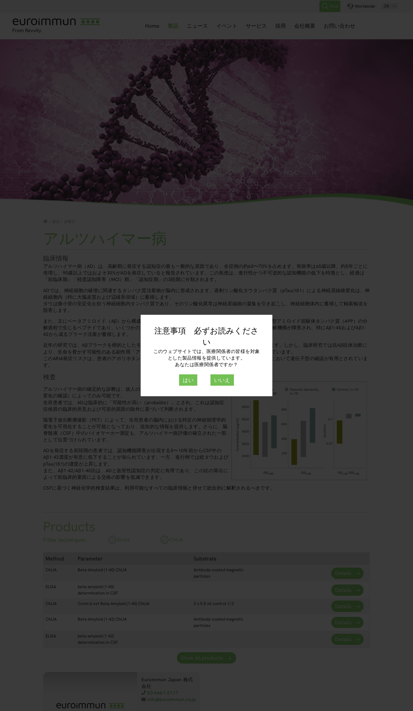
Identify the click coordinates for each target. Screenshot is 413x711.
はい (188, 380)
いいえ (222, 380)
